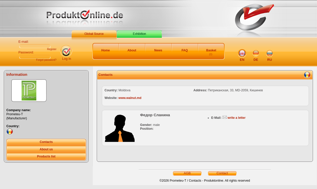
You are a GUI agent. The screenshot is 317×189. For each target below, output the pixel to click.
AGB (187, 173)
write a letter (237, 118)
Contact (222, 173)
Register (51, 49)
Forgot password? (46, 60)
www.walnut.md (129, 98)
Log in (66, 59)
